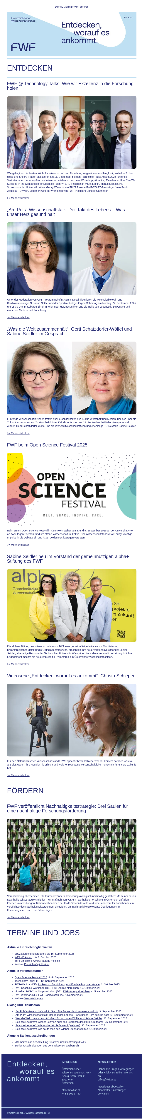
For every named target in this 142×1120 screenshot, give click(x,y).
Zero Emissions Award (27, 960)
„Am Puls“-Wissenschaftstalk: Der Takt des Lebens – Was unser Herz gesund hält (61, 1014)
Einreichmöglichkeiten (36, 964)
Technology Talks (24, 980)
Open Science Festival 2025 (31, 977)
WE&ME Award (23, 957)
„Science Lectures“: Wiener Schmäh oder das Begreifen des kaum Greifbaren (59, 1021)
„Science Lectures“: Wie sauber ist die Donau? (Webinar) (47, 1025)
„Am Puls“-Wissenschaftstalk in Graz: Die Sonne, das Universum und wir (56, 1011)
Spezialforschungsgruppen (30, 953)
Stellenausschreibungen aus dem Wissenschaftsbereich (47, 1045)
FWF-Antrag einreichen (65, 987)
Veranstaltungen (33, 998)
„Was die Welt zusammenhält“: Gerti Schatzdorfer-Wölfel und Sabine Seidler (58, 1018)
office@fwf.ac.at (71, 1090)
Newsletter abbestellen (111, 1086)
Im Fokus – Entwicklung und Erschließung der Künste (68, 984)
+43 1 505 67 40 (71, 1093)
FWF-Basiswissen (48, 994)
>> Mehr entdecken (18, 198)
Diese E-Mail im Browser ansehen (72, 7)
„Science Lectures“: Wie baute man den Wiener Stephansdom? (51, 1028)
